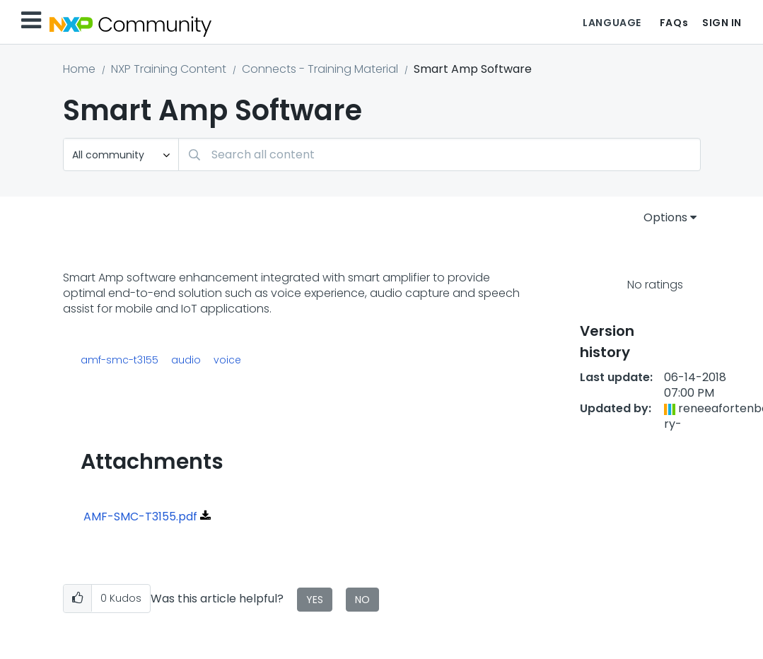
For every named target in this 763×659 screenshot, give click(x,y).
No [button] (362, 600)
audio (186, 360)
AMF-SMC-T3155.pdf (140, 516)
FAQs (674, 23)
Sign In (722, 23)
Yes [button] (314, 600)
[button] (77, 598)
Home (79, 69)
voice (227, 360)
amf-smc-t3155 (119, 360)
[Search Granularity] (121, 154)
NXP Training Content (168, 69)
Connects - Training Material (320, 69)
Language (612, 23)
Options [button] (665, 217)
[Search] (439, 154)
